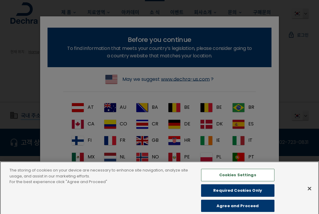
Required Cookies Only (237, 197)
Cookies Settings (237, 181)
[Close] (309, 195)
